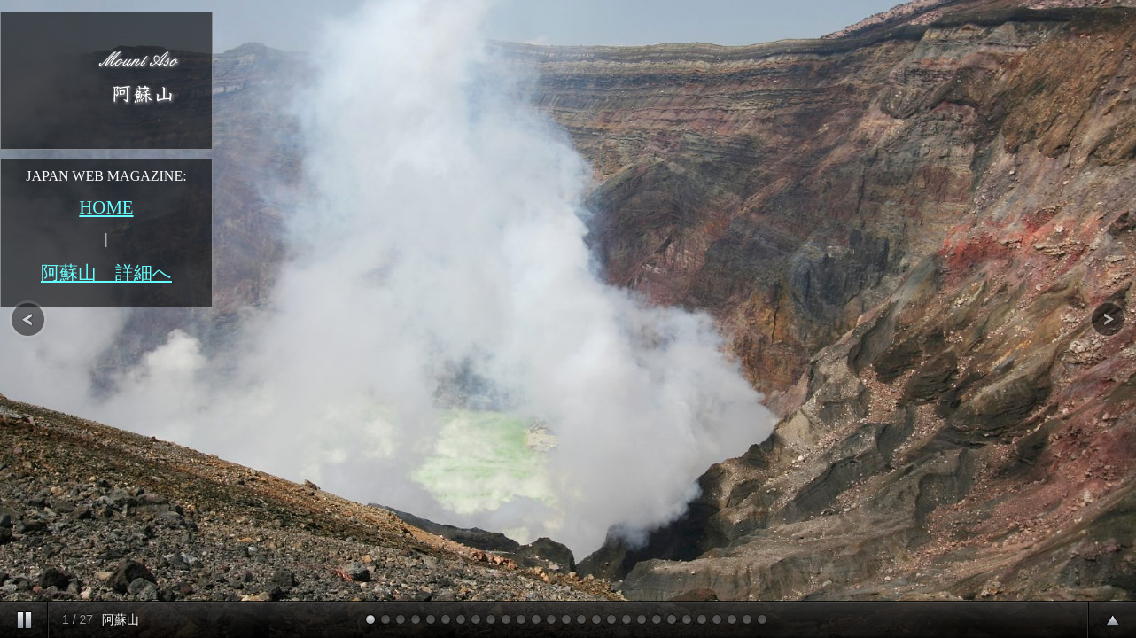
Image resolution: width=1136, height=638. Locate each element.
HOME (106, 207)
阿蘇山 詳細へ (106, 272)
